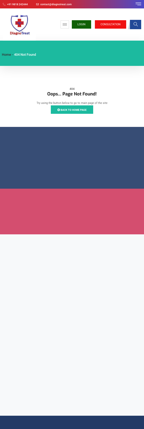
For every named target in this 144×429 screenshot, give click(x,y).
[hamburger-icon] (65, 24)
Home (6, 55)
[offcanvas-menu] (138, 4)
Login (81, 24)
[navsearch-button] (135, 24)
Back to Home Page (72, 109)
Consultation (110, 24)
